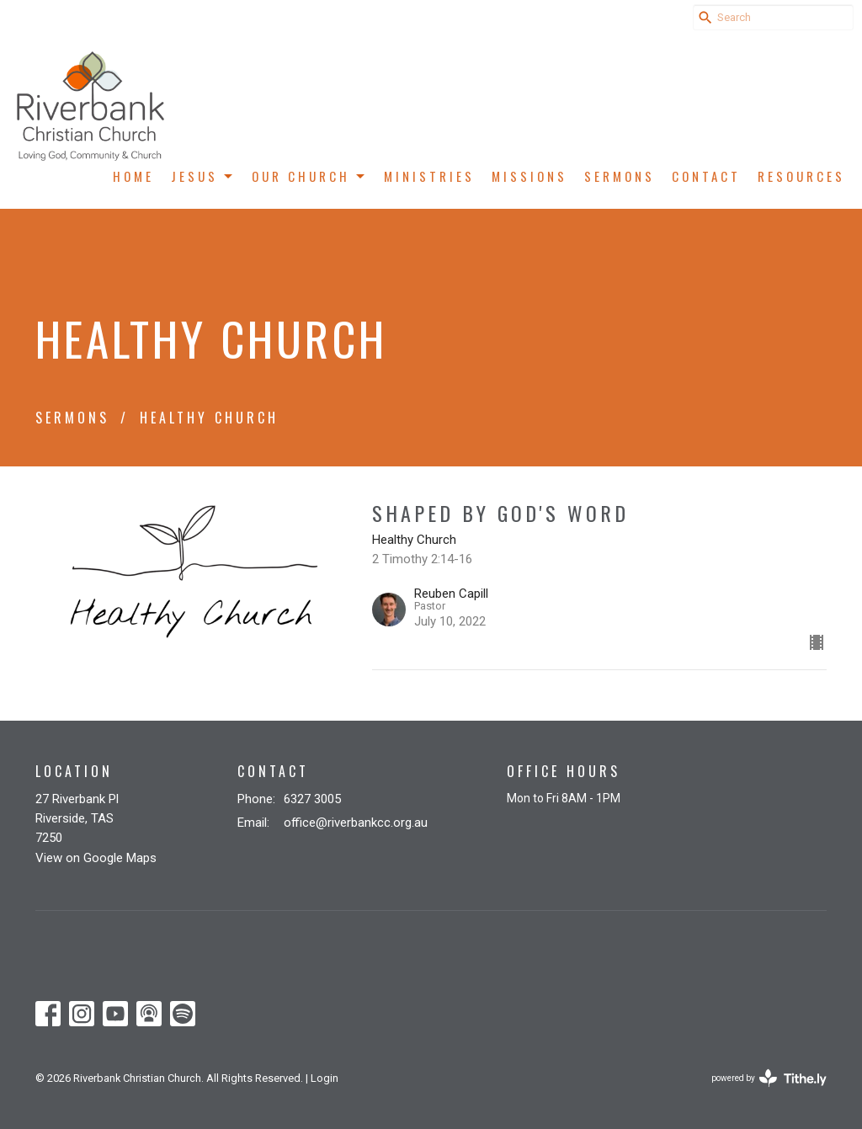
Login (324, 1078)
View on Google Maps (96, 857)
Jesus (203, 176)
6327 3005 (312, 799)
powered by (769, 1078)
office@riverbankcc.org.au (356, 822)
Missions (529, 176)
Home (133, 176)
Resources (801, 176)
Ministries (429, 176)
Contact (706, 176)
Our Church (309, 176)
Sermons (619, 176)
